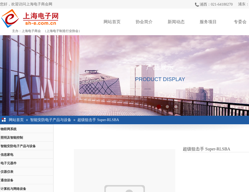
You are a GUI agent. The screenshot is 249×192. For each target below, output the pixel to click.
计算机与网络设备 (13, 189)
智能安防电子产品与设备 (50, 120)
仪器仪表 (7, 172)
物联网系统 (9, 129)
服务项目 (208, 21)
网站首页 (112, 21)
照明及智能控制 (12, 137)
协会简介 (144, 21)
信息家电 (7, 155)
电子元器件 (9, 163)
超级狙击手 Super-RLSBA (98, 120)
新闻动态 (176, 21)
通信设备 (7, 180)
